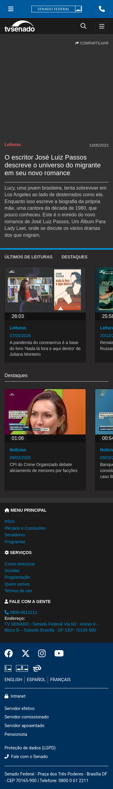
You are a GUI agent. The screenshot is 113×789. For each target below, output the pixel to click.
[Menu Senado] (11, 9)
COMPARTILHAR (91, 43)
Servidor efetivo (20, 708)
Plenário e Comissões (25, 528)
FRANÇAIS (60, 679)
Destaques (74, 256)
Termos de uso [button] (18, 590)
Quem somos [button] (17, 584)
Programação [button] (17, 577)
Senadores (15, 534)
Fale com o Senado (26, 756)
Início (9, 521)
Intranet (15, 696)
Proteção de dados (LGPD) (30, 748)
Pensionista (16, 734)
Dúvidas (12, 570)
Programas (15, 541)
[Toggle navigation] (101, 26)
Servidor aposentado (24, 725)
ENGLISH (13, 679)
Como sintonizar (20, 564)
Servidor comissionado (27, 717)
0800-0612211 (21, 612)
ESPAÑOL (36, 679)
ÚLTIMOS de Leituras (28, 256)
